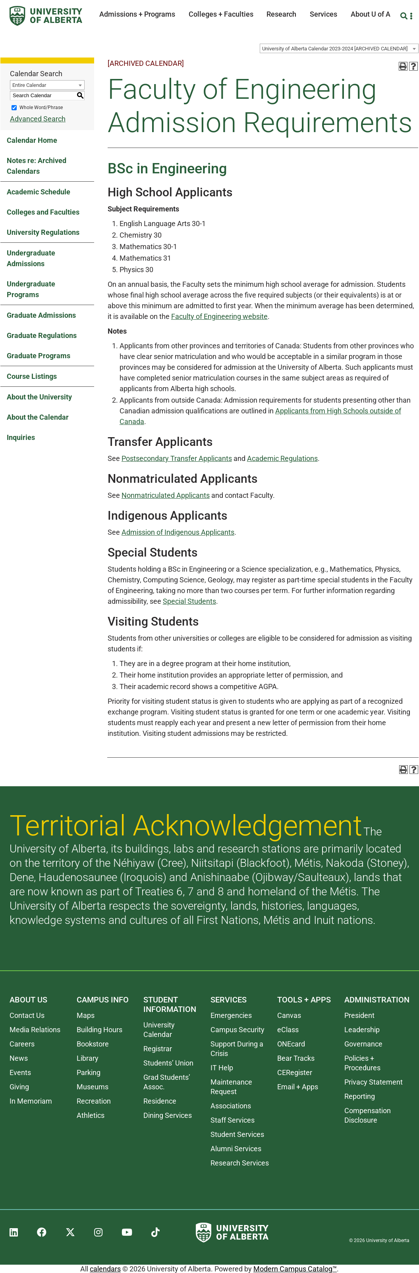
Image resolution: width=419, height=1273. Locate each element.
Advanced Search (38, 119)
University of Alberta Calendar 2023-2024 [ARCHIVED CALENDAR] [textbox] (334, 49)
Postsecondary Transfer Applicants (177, 458)
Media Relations (35, 1029)
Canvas (289, 1015)
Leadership (362, 1029)
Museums (92, 1087)
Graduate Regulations (42, 335)
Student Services (237, 1134)
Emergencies (231, 1015)
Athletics (90, 1115)
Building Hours (99, 1029)
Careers (22, 1044)
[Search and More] (405, 16)
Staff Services (232, 1120)
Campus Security (237, 1029)
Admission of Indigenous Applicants (178, 532)
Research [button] (281, 14)
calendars (105, 1269)
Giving (19, 1087)
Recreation (94, 1101)
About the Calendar (38, 417)
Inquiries (21, 437)
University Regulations (43, 232)
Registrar (157, 1049)
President (359, 1015)
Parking (88, 1072)
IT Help (221, 1068)
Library (87, 1058)
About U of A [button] (370, 14)
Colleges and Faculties (43, 212)
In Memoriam (31, 1101)
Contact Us (27, 1015)
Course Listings (32, 376)
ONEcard (291, 1044)
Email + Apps (297, 1087)
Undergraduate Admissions (31, 258)
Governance (363, 1044)
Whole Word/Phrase (41, 107)
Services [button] (323, 14)
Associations (230, 1106)
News (19, 1058)
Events (20, 1072)
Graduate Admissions (41, 315)
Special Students (189, 601)
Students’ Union (168, 1063)
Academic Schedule (38, 192)
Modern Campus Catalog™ (295, 1269)
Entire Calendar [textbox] (29, 85)
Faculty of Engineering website (219, 316)
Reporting (359, 1096)
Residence (159, 1101)
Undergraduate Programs (31, 289)
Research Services (239, 1163)
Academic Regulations (282, 458)
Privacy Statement (373, 1082)
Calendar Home (32, 140)
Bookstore (93, 1044)
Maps (86, 1015)
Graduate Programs (38, 355)
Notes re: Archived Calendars (36, 165)
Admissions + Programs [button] (137, 14)
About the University (39, 397)
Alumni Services (235, 1148)
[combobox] (339, 48)
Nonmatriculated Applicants (166, 495)
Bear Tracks (296, 1058)
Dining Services (167, 1115)
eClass (288, 1029)
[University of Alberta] (46, 16)
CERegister (294, 1072)
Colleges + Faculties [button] (221, 14)
